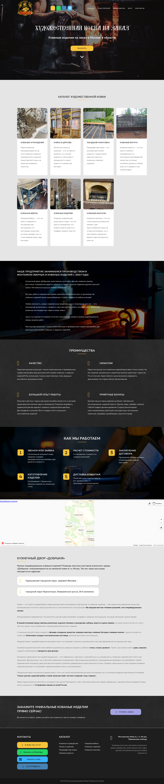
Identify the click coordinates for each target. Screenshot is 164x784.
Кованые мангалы (96, 213)
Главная (90, 8)
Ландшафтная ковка (98, 142)
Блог (130, 8)
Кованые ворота (129, 142)
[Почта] (64, 8)
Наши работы (119, 8)
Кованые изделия (63, 213)
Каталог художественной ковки (82, 97)
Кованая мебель (29, 213)
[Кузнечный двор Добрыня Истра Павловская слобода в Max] (70, 8)
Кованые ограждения (32, 142)
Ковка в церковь (63, 142)
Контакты (139, 8)
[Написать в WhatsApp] (58, 8)
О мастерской (103, 8)
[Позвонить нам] (53, 8)
